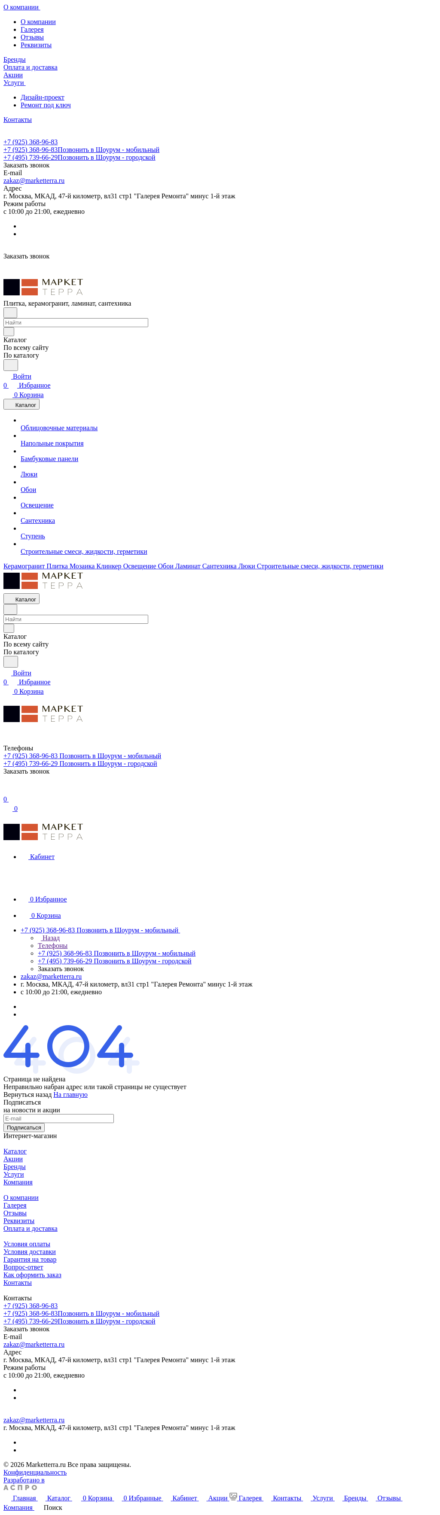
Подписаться (24, 1127)
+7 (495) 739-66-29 (79, 157)
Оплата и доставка (30, 1228)
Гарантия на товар (29, 1259)
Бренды (14, 1166)
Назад (49, 937)
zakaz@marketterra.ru (33, 180)
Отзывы (32, 37)
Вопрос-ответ (23, 1267)
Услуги (13, 1174)
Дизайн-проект (42, 97)
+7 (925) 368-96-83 (30, 142)
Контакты (17, 1282)
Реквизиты (36, 45)
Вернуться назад (27, 1094)
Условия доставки (29, 1251)
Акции (13, 1159)
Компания (18, 1182)
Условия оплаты (26, 1244)
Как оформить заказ (32, 1274)
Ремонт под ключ (46, 105)
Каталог (15, 1151)
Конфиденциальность (35, 1472)
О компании (38, 21)
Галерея (32, 29)
